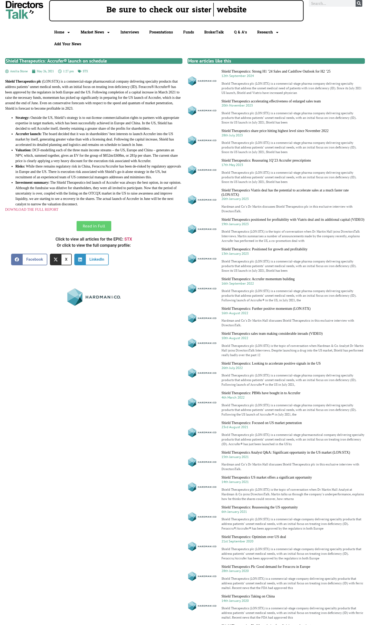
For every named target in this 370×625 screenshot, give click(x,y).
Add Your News (67, 44)
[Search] (359, 3)
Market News (95, 32)
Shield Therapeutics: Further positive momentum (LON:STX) (266, 309)
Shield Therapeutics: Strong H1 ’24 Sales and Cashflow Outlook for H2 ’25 (276, 71)
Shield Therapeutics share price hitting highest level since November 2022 (275, 131)
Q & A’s (240, 32)
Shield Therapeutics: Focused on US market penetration (261, 423)
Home (62, 32)
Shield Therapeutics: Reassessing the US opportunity (259, 507)
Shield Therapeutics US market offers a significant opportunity (266, 477)
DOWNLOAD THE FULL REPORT (31, 210)
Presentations (161, 32)
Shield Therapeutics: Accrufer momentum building (258, 279)
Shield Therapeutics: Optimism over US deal (253, 537)
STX (85, 71)
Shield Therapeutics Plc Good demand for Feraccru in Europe (265, 567)
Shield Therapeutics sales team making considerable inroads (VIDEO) (272, 334)
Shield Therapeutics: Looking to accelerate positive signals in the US (271, 363)
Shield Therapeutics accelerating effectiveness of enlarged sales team (271, 101)
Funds (188, 32)
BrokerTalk (214, 32)
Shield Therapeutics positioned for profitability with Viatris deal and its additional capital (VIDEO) (292, 220)
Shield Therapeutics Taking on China (248, 596)
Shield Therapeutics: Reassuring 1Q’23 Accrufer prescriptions (266, 160)
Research (268, 32)
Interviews (130, 32)
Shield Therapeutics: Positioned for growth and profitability (264, 249)
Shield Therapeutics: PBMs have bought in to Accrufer (260, 393)
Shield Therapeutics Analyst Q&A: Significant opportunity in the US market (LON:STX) (285, 452)
